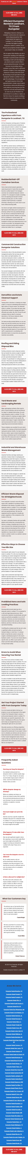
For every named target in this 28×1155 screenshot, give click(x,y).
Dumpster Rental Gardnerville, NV (14, 1073)
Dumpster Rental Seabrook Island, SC (14, 1054)
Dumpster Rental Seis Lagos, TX (14, 1048)
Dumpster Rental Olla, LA (14, 1000)
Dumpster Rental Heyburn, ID (14, 1051)
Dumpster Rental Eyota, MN (14, 1140)
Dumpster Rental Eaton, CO (14, 1122)
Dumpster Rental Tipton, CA (14, 1067)
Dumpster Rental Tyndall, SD (14, 1025)
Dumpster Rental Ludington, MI (14, 1076)
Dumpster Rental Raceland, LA (14, 1103)
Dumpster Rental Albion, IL (14, 1022)
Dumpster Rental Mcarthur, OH (14, 991)
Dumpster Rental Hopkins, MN (14, 1106)
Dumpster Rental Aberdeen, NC (14, 1037)
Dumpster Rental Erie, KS (14, 1006)
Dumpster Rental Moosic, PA (14, 1134)
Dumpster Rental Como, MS (14, 1028)
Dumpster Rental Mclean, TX (14, 1063)
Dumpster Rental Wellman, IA (14, 1034)
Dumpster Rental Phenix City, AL (14, 1088)
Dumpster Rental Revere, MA (14, 1097)
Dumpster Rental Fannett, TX (14, 994)
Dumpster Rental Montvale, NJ (14, 1057)
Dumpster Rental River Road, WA (14, 1070)
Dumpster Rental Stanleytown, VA (14, 1119)
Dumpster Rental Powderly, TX (14, 997)
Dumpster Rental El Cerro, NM (14, 1094)
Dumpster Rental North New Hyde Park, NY (14, 1041)
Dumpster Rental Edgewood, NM (14, 1082)
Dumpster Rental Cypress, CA (14, 1045)
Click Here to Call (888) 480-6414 (14, 14)
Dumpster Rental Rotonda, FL (14, 1019)
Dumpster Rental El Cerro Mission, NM (14, 1100)
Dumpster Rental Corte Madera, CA (14, 1012)
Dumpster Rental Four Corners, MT (14, 1091)
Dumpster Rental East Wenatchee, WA (14, 1009)
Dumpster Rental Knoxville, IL (14, 1109)
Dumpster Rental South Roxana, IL (14, 1003)
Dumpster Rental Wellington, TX (14, 1125)
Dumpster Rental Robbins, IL (14, 1128)
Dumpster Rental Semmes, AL (14, 1016)
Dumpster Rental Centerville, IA (14, 1079)
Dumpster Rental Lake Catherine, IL (14, 1131)
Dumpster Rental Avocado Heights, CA (14, 1137)
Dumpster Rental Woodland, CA (14, 1116)
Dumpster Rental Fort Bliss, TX (14, 1085)
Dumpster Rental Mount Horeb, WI (14, 1060)
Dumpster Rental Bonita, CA (14, 1143)
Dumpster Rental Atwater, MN (14, 1113)
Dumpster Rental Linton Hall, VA (14, 1031)
